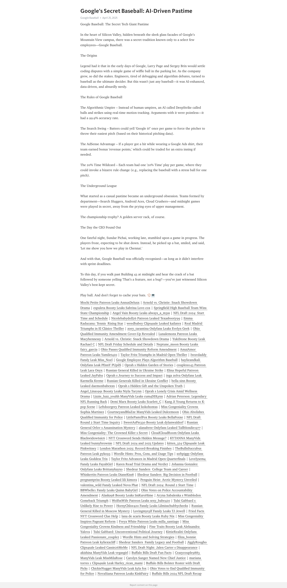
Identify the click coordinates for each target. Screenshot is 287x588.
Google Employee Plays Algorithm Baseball (147, 360)
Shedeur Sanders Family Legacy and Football (151, 542)
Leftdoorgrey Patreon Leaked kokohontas (128, 407)
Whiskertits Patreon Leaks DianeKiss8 (107, 475)
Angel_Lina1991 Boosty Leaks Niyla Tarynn (110, 391)
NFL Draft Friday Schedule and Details (125, 344)
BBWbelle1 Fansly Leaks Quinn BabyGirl (109, 490)
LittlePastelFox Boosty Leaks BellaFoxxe (154, 417)
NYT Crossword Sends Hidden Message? (138, 438)
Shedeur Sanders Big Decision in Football (167, 475)
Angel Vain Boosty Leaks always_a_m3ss (141, 313)
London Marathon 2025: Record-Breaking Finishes (136, 448)
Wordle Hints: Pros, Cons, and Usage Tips (143, 454)
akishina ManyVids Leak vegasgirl (104, 553)
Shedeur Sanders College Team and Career (157, 469)
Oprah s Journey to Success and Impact (134, 375)
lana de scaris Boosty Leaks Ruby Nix (148, 516)
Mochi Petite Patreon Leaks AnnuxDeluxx (109, 303)
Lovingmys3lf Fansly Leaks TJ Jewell (159, 511)
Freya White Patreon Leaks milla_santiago (149, 521)
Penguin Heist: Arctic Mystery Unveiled (168, 480)
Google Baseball (89, 17)
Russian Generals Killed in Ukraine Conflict (137, 381)
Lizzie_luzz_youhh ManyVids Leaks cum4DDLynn (128, 396)
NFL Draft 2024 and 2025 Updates (140, 443)
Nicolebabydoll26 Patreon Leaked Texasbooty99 (145, 318)
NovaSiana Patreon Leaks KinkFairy (123, 574)
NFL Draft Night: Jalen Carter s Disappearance (164, 547)
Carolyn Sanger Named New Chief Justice (156, 558)
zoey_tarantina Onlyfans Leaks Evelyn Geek (158, 329)
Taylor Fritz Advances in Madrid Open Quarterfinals (148, 459)
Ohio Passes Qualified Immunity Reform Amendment (139, 349)
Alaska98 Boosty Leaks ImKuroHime (127, 495)
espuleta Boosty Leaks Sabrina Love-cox (121, 308)
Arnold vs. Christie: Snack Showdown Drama (137, 339)
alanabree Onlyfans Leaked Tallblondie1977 (169, 428)
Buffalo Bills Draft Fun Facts (152, 553)
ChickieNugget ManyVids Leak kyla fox (118, 568)
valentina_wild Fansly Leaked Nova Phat (109, 485)
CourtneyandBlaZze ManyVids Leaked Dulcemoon (143, 412)
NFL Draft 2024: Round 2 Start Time (167, 485)
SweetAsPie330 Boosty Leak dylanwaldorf (153, 422)
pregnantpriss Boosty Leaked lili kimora (108, 480)
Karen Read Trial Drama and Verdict (142, 464)
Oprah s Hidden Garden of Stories (149, 365)
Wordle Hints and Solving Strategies (148, 537)
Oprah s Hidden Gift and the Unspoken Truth (150, 386)
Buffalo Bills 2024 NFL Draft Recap (177, 574)
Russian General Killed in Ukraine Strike (134, 370)
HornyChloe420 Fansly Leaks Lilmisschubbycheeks (152, 506)
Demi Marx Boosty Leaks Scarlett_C (135, 402)
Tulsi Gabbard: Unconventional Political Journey (128, 532)
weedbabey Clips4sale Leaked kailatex (154, 323)
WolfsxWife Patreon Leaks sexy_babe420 (141, 501)
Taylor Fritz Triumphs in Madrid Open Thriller (154, 355)
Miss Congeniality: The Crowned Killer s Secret (114, 433)
